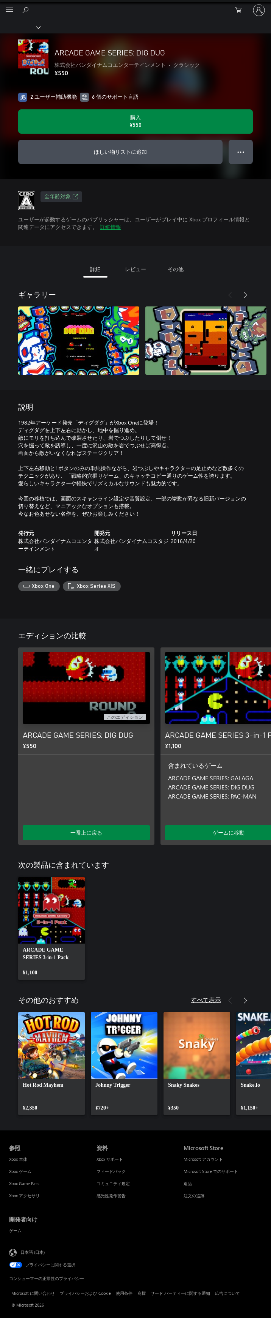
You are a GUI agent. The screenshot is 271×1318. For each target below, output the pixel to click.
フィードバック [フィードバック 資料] (111, 1171)
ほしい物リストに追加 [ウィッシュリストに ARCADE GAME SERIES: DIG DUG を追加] (120, 151)
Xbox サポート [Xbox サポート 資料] (110, 1159)
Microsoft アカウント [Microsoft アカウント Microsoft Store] (203, 1159)
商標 (141, 1293)
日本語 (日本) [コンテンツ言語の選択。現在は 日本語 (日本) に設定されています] (32, 1251)
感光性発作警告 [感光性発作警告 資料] (111, 1195)
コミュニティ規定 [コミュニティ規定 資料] (113, 1183)
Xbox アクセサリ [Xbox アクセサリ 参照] (24, 1195)
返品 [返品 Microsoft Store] (188, 1183)
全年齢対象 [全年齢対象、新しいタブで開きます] (61, 197)
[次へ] (245, 295)
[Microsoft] (135, 5)
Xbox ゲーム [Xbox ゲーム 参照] (20, 1171)
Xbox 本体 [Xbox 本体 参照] (18, 1159)
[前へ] (230, 295)
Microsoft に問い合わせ (33, 1293)
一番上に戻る (86, 832)
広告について (227, 1293)
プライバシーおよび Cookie (85, 1293)
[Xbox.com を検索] (26, 10)
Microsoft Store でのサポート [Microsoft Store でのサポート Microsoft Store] (211, 1171)
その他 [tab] (176, 269)
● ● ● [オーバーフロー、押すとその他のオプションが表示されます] (241, 152)
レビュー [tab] (135, 269)
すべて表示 (206, 1000)
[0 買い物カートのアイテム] (241, 10)
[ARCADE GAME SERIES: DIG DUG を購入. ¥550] (135, 121)
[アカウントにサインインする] (259, 10)
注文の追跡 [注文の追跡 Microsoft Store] (194, 1195)
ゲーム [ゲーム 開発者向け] (15, 1230)
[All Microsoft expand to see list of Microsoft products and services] (9, 10)
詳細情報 (110, 226)
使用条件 (124, 1293)
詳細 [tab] (95, 269)
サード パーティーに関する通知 (180, 1293)
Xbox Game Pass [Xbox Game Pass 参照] (24, 1183)
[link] (51, 928)
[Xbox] (20, 27)
